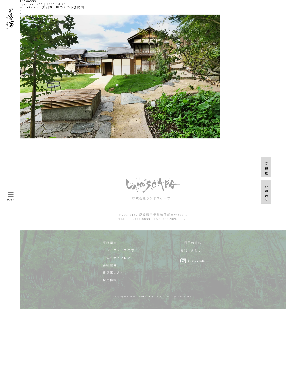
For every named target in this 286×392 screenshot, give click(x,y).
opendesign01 (31, 4)
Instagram (196, 262)
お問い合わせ (190, 252)
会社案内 (110, 266)
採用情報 (110, 281)
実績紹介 (110, 244)
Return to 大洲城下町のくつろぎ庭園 (52, 7)
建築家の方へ (113, 274)
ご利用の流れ (190, 244)
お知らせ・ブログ (117, 259)
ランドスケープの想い (120, 252)
